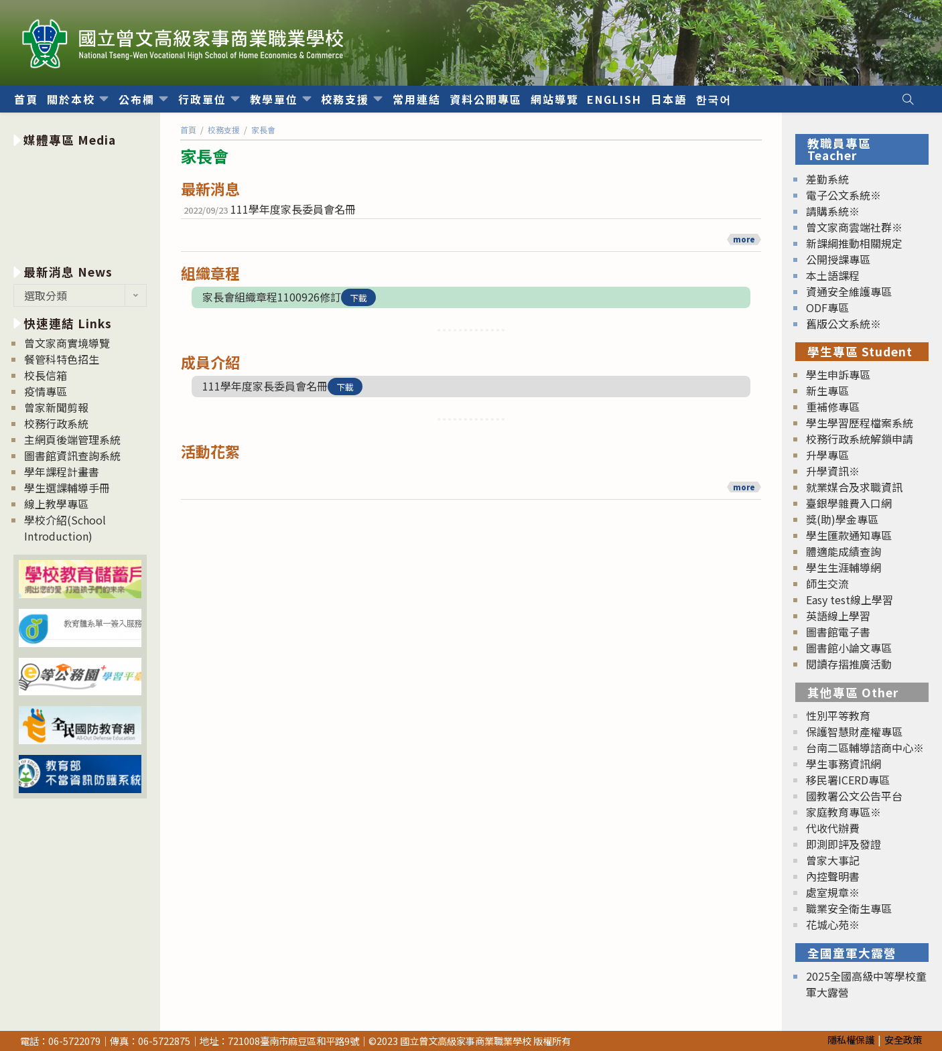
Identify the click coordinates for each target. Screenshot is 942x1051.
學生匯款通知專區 (849, 535)
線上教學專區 (56, 504)
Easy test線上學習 (849, 599)
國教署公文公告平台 (854, 796)
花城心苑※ (833, 924)
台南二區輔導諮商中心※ (865, 748)
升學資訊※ (833, 471)
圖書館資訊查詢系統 (72, 455)
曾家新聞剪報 (56, 407)
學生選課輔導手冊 (67, 488)
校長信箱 (45, 375)
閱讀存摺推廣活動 (849, 664)
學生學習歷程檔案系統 (859, 423)
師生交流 (827, 583)
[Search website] (907, 99)
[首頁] (188, 129)
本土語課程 (833, 275)
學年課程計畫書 (61, 472)
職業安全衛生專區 (849, 908)
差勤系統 (827, 179)
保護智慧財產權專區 (854, 731)
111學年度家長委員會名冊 (293, 209)
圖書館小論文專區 (849, 648)
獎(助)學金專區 (842, 519)
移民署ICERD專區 (848, 780)
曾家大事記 (833, 860)
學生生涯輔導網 (843, 567)
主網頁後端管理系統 (72, 439)
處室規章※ (833, 892)
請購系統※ (833, 211)
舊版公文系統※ (843, 324)
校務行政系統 (56, 423)
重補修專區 (833, 407)
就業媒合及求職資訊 (854, 487)
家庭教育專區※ (843, 812)
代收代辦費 (833, 828)
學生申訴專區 (838, 374)
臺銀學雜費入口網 (849, 503)
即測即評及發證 (843, 844)
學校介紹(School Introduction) (65, 528)
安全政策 (903, 1039)
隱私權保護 (850, 1039)
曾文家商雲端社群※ (854, 227)
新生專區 (827, 390)
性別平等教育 (838, 715)
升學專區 (827, 455)
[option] (80, 203)
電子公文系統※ (843, 195)
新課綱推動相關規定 (854, 243)
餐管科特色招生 (61, 359)
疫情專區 (45, 391)
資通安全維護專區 (849, 291)
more (744, 239)
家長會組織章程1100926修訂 (271, 297)
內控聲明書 (833, 876)
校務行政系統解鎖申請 (859, 439)
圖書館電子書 (838, 632)
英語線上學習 (838, 616)
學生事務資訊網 (843, 764)
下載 (358, 297)
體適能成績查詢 (843, 551)
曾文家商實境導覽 (67, 343)
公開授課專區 (838, 259)
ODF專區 (827, 307)
